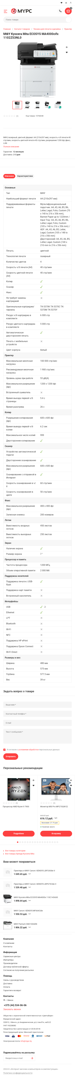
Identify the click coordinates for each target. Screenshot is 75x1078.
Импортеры (8, 960)
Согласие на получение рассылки (18, 970)
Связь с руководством (13, 980)
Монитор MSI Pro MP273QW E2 (54, 806)
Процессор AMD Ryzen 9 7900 (16, 806)
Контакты (7, 946)
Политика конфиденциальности (17, 1073)
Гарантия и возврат (12, 990)
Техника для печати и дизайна (47, 29)
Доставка (7, 983)
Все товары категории (15, 851)
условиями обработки (28, 750)
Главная (7, 29)
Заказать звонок (12, 1009)
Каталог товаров (22, 29)
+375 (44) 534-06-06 (60, 11)
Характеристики (25, 176)
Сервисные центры (12, 956)
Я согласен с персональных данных (33, 750)
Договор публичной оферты (16, 967)
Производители (10, 963)
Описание (9, 176)
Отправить (11, 756)
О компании (8, 943)
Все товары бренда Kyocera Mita (19, 854)
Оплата (6, 987)
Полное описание (11, 146)
